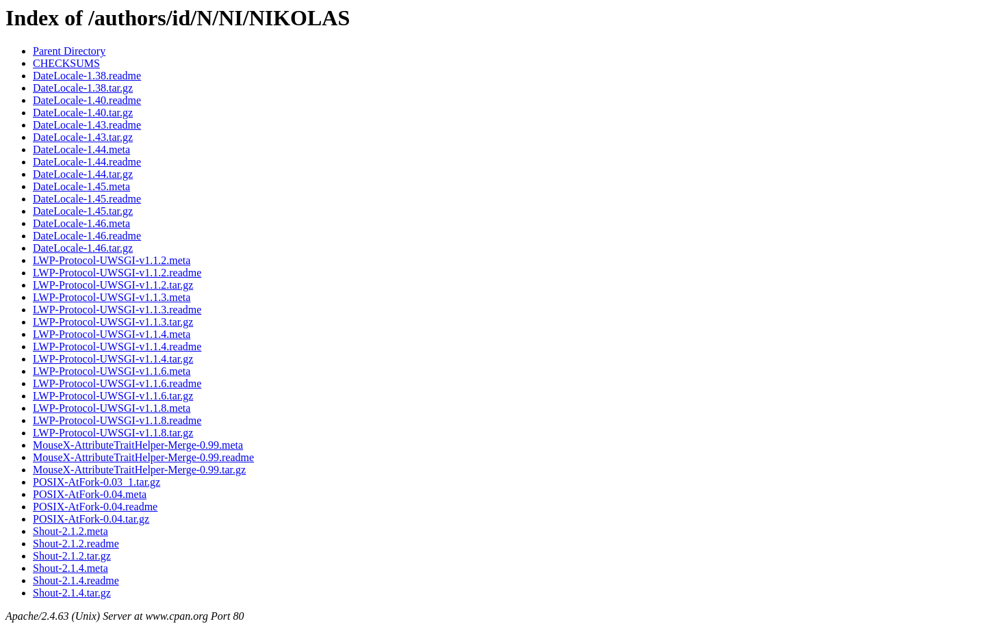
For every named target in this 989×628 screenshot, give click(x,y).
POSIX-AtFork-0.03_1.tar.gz (96, 482)
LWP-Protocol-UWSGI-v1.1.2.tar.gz (113, 285)
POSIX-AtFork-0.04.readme (95, 506)
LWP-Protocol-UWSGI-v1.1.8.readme (117, 420)
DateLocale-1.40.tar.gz (83, 112)
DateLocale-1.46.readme (87, 235)
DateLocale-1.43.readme (87, 125)
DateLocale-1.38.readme (87, 75)
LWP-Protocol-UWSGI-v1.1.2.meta (111, 260)
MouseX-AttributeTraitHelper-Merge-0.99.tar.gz (139, 469)
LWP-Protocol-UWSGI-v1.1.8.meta (111, 408)
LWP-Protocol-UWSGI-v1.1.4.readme (117, 346)
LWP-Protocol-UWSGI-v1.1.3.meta (111, 297)
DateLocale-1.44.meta (81, 149)
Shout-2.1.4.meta (70, 568)
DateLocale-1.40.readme (87, 100)
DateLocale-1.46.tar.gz (83, 248)
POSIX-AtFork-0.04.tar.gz (91, 519)
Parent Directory (69, 51)
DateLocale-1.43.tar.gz (83, 137)
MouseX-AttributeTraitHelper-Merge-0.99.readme (143, 457)
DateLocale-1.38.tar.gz (83, 88)
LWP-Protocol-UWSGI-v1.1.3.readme (117, 309)
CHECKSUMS (66, 63)
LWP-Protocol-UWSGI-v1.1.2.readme (117, 272)
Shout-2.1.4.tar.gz (72, 593)
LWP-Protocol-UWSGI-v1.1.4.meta (111, 334)
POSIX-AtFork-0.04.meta (89, 494)
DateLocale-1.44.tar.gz (83, 174)
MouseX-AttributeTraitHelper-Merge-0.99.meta (138, 445)
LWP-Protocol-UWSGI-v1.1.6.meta (111, 371)
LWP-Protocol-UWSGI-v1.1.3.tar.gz (113, 322)
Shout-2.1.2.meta (70, 531)
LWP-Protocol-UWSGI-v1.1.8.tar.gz (113, 433)
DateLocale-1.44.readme (87, 162)
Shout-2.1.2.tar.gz (72, 556)
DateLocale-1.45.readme (87, 199)
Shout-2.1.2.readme (76, 543)
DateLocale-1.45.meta (81, 186)
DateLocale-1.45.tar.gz (83, 211)
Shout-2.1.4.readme (76, 580)
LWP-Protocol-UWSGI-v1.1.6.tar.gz (113, 396)
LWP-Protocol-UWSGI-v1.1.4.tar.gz (113, 359)
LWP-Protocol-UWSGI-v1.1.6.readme (117, 383)
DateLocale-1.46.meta (81, 223)
